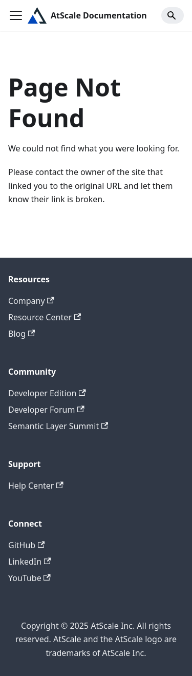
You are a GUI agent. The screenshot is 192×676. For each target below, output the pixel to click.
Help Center (35, 485)
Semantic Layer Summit (58, 426)
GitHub (26, 545)
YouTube (29, 578)
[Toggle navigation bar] (16, 15)
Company (31, 300)
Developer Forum (46, 409)
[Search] (172, 15)
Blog (21, 333)
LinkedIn (29, 561)
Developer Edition (47, 393)
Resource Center (44, 317)
